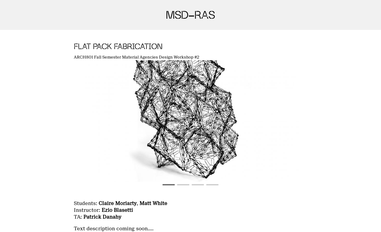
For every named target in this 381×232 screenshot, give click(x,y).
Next (297, 121)
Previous (84, 121)
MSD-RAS (190, 15)
